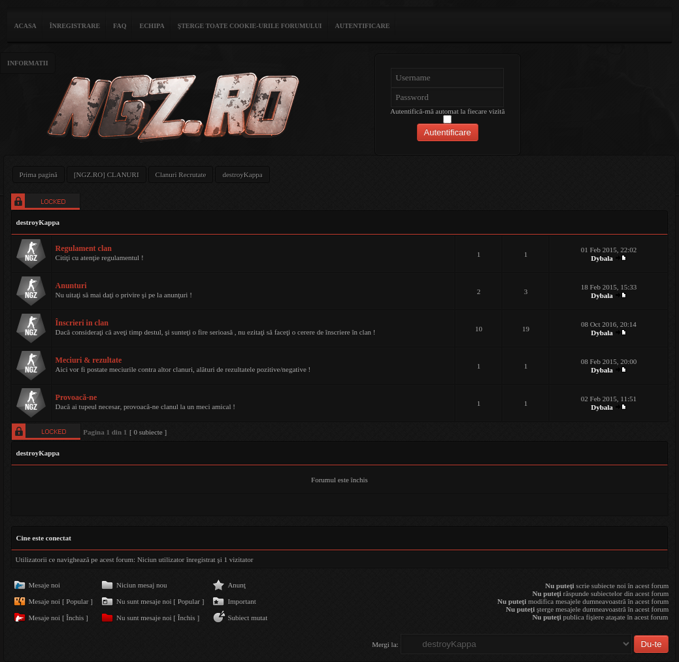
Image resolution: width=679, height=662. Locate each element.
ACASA (25, 25)
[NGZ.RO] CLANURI (106, 174)
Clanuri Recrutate (181, 174)
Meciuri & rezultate (89, 360)
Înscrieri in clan (82, 322)
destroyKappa (242, 174)
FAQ (119, 25)
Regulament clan (84, 248)
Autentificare (362, 25)
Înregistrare (75, 25)
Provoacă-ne (76, 397)
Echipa (151, 25)
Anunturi (71, 285)
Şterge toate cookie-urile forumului (250, 25)
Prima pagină (39, 174)
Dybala (602, 258)
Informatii (27, 63)
